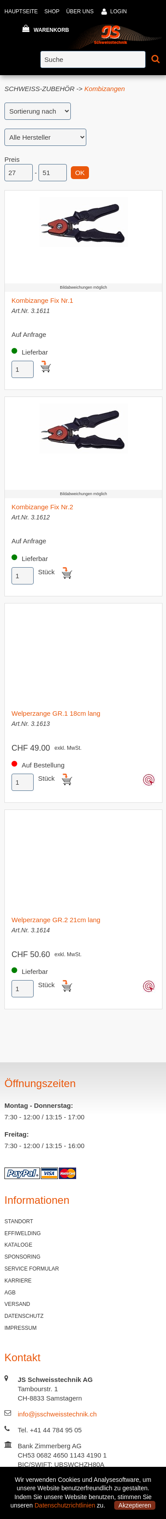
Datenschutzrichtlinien (65, 1505)
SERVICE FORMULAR (31, 1269)
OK (80, 172)
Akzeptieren (135, 1505)
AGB (9, 1293)
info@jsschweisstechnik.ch (57, 1414)
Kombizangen (104, 88)
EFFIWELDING (22, 1233)
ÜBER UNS (79, 11)
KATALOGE (18, 1245)
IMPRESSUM (20, 1328)
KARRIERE (17, 1281)
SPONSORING (22, 1257)
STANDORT (18, 1221)
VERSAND (17, 1304)
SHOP (51, 11)
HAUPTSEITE (21, 11)
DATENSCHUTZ (23, 1316)
